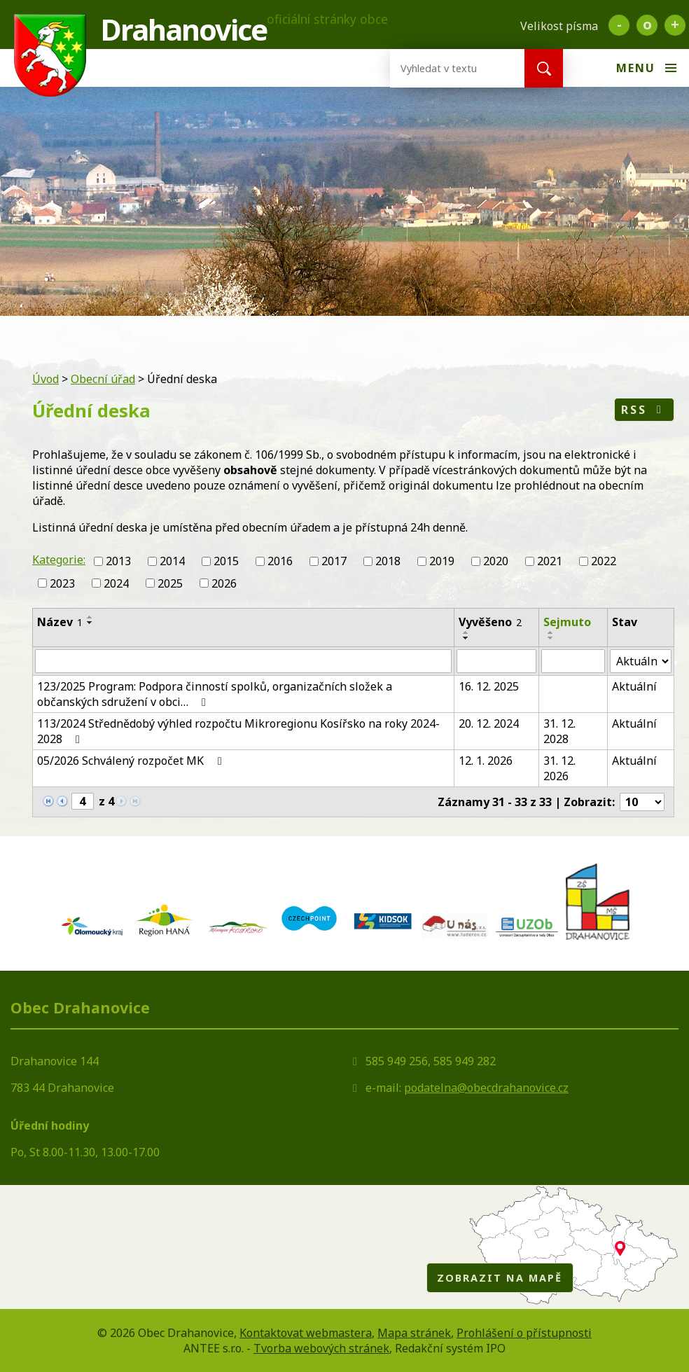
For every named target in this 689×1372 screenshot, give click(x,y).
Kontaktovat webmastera (305, 1332)
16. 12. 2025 (489, 686)
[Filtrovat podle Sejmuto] (573, 661)
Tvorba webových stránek (321, 1348)
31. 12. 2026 (559, 768)
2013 (118, 561)
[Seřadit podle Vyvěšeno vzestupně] (466, 632)
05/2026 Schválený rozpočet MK (131, 760)
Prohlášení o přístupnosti (524, 1332)
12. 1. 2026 (486, 760)
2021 (549, 561)
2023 (62, 583)
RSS (644, 409)
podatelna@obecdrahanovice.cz (486, 1087)
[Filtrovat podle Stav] (640, 661)
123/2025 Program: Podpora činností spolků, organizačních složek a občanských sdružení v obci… (214, 694)
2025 (170, 583)
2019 (441, 561)
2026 (224, 583)
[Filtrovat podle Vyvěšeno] (496, 661)
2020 (495, 561)
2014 (172, 561)
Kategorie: (58, 559)
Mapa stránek (414, 1332)
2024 (116, 583)
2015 (226, 561)
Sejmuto (567, 622)
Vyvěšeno (490, 622)
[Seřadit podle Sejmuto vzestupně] (551, 632)
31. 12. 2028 (559, 731)
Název (60, 622)
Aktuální (634, 686)
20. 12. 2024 (489, 723)
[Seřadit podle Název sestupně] (90, 622)
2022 (603, 561)
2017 (334, 561)
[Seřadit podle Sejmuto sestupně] (551, 638)
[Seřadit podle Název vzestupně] (90, 617)
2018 (388, 561)
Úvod (45, 379)
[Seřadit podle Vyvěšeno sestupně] (466, 638)
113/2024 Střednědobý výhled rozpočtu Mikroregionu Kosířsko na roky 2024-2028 (238, 731)
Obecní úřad (103, 379)
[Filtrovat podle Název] (243, 661)
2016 (280, 561)
